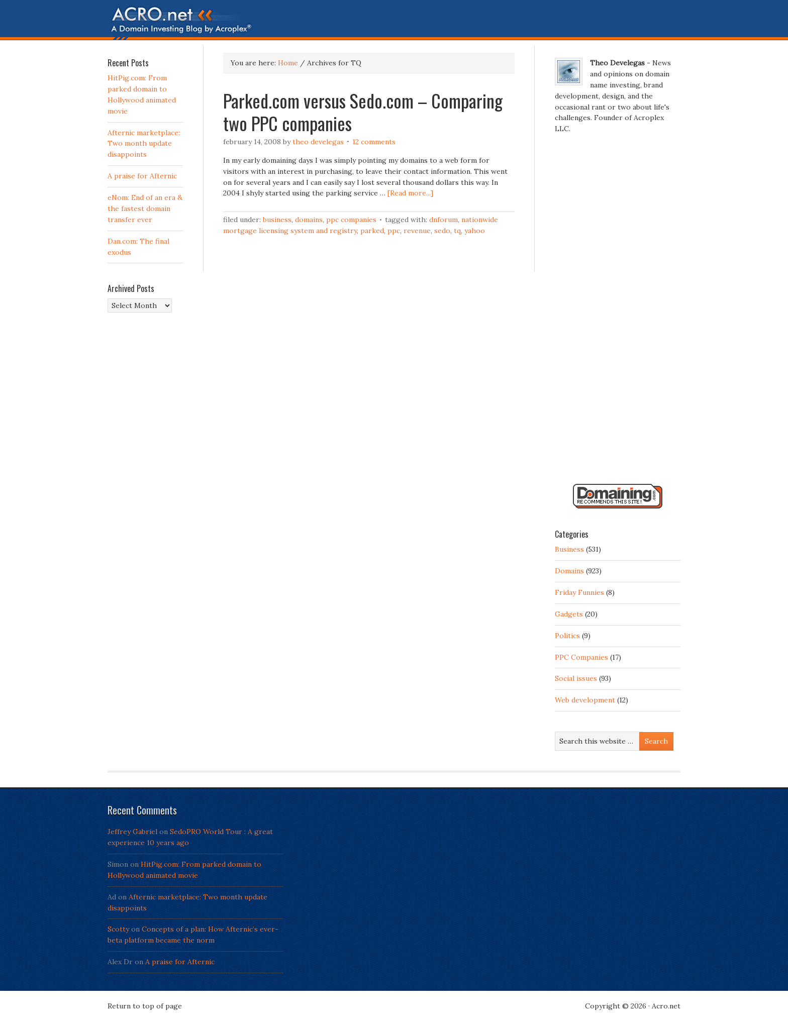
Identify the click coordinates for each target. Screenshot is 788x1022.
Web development (585, 699)
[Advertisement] (617, 313)
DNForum (443, 219)
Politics (567, 635)
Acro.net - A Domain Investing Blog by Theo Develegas (394, 22)
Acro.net (666, 1005)
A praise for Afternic (142, 175)
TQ (457, 230)
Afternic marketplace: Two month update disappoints (144, 143)
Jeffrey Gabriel (132, 831)
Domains (309, 219)
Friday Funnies (579, 592)
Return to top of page (145, 1005)
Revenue (417, 230)
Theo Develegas (318, 141)
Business (277, 219)
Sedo (442, 230)
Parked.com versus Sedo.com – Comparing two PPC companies (363, 111)
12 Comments (374, 141)
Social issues (576, 678)
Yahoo (474, 230)
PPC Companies (351, 219)
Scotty (118, 929)
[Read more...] (410, 192)
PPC (393, 230)
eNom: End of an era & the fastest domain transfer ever (145, 208)
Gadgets (569, 614)
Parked (372, 230)
